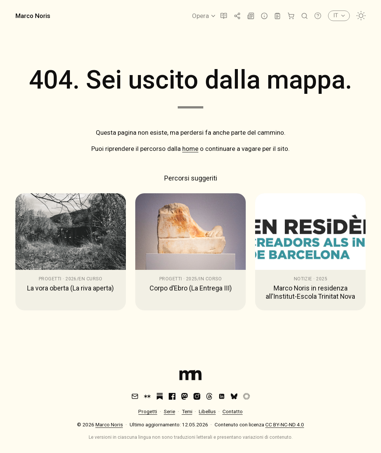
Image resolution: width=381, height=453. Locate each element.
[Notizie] (250, 16)
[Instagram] (197, 396)
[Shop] (291, 16)
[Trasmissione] (237, 16)
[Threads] (209, 396)
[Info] (264, 16)
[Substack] (159, 396)
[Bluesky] (234, 396)
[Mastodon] (184, 396)
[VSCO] (246, 396)
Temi (187, 411)
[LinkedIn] (221, 396)
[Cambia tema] (361, 16)
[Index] (190, 376)
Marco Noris (32, 16)
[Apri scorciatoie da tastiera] (318, 16)
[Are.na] (147, 396)
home (190, 148)
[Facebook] (172, 396)
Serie (169, 411)
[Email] (135, 396)
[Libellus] (223, 16)
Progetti (147, 411)
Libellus (207, 411)
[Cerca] (304, 16)
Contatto (232, 411)
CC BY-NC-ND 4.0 (284, 424)
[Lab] (277, 16)
